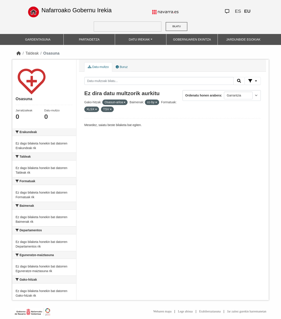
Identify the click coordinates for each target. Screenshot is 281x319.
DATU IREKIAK (139, 39)
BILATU (176, 26)
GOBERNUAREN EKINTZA (192, 39)
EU (247, 11)
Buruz (122, 67)
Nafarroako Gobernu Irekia (76, 10)
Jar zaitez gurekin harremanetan (246, 311)
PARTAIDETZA (89, 39)
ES (238, 11)
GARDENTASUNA (37, 39)
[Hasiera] (18, 53)
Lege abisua (185, 311)
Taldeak (32, 53)
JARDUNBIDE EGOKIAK (243, 39)
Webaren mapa (162, 311)
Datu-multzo (98, 67)
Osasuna (51, 53)
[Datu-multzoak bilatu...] (159, 81)
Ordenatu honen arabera (203, 95)
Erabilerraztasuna (210, 311)
